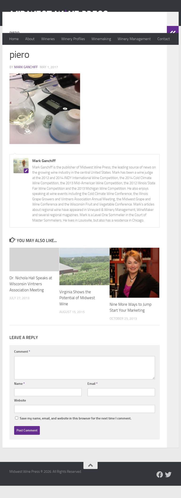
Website (20, 413)
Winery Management (134, 39)
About (30, 39)
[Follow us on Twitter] (168, 487)
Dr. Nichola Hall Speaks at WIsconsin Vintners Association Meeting (30, 302)
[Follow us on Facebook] (159, 487)
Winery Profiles (73, 39)
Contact (163, 39)
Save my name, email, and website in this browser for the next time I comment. (75, 431)
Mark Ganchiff (26, 86)
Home (14, 39)
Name (19, 396)
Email (92, 396)
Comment (22, 364)
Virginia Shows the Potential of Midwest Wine (77, 316)
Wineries (48, 39)
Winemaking (101, 39)
